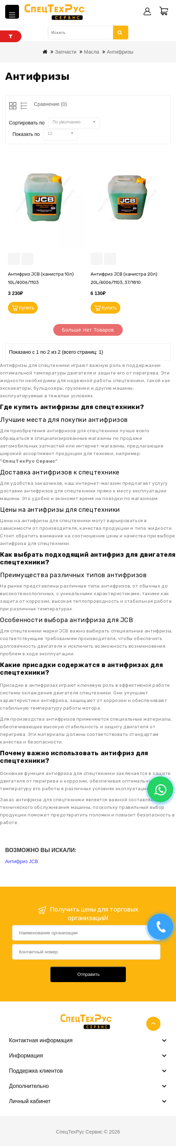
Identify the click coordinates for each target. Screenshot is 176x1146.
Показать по (26, 134)
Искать (120, 32)
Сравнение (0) (50, 104)
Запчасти (65, 52)
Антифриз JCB (21, 861)
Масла (91, 52)
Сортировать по (27, 123)
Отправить (88, 974)
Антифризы (120, 52)
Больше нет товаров (88, 330)
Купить (26, 308)
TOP (153, 1024)
